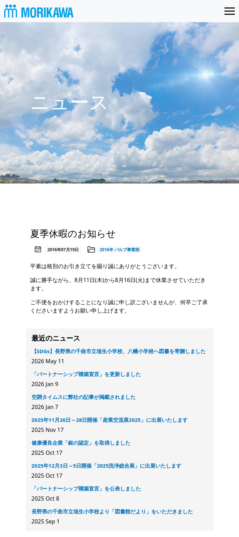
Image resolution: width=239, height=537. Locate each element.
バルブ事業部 (126, 250)
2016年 (106, 250)
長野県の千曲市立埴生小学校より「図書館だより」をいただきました (112, 511)
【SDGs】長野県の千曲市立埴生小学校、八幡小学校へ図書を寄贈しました (119, 351)
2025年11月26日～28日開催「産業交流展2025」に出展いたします (110, 419)
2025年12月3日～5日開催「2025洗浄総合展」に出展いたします (107, 465)
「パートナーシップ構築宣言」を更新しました (86, 373)
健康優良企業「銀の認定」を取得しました (81, 442)
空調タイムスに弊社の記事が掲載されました (84, 396)
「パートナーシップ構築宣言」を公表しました (86, 488)
